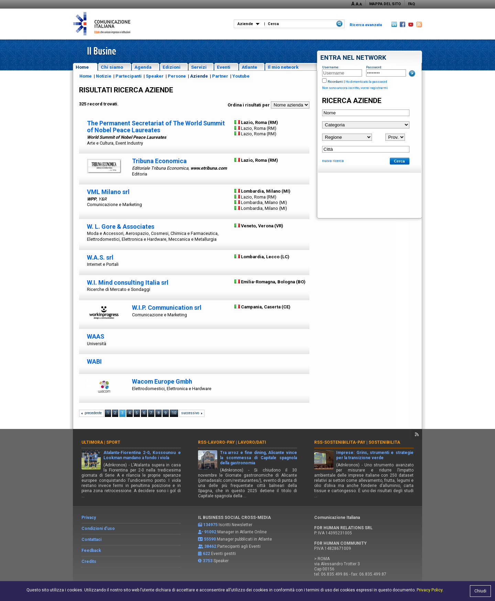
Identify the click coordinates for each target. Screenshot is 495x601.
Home (82, 67)
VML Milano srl (108, 191)
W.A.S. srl (100, 257)
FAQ (411, 4)
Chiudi (480, 591)
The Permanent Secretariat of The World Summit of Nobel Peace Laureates (156, 127)
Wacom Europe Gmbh (162, 381)
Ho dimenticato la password (366, 81)
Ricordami (335, 81)
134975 (210, 524)
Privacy (88, 517)
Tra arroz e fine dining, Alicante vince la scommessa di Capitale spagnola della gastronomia (258, 457)
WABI (94, 361)
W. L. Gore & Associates (120, 226)
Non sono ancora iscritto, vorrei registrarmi (355, 88)
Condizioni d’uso (98, 528)
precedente (93, 413)
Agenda (143, 67)
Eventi (223, 67)
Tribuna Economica (159, 161)
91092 (210, 532)
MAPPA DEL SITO (385, 4)
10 (174, 413)
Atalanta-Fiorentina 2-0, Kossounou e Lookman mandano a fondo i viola (142, 455)
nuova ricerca (333, 161)
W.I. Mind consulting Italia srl (127, 282)
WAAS (95, 336)
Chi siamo (112, 67)
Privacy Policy (429, 590)
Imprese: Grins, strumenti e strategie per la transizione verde (375, 455)
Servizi (199, 67)
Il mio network (283, 67)
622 (206, 553)
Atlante (249, 67)
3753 (207, 560)
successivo (190, 413)
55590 (210, 539)
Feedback (91, 550)
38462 (210, 546)
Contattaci (91, 539)
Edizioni (171, 67)
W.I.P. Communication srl (166, 307)
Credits (88, 561)
